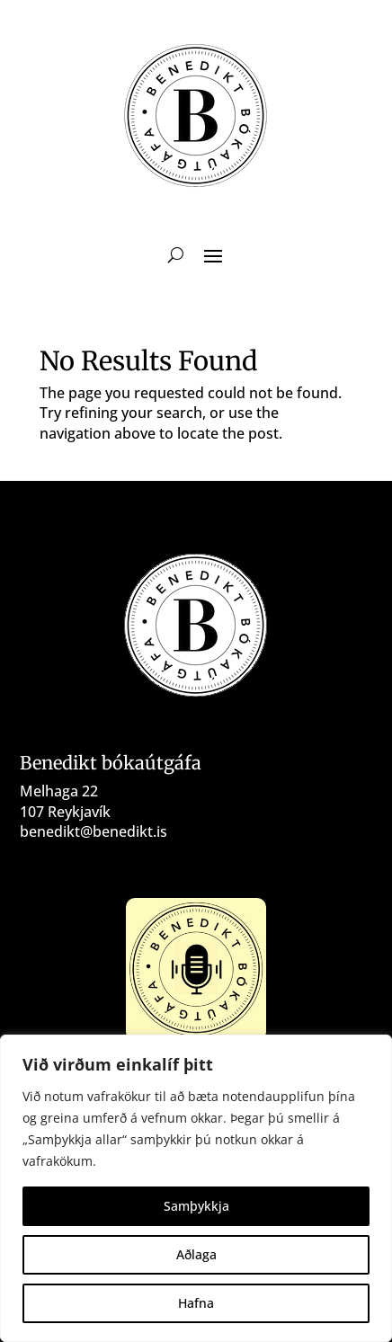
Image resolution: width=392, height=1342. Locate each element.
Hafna (196, 1302)
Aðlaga (196, 1254)
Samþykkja (196, 1205)
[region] (196, 1188)
